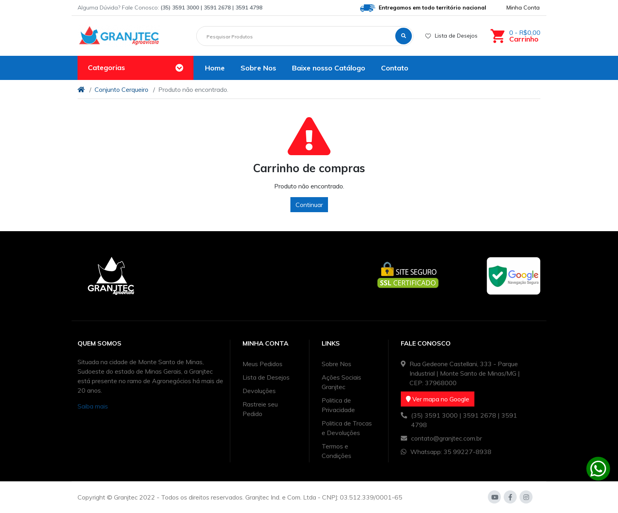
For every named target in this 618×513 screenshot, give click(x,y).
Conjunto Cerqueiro (121, 89)
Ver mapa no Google (437, 399)
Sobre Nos (336, 364)
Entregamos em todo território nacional (423, 8)
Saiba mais (93, 406)
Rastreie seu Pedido (260, 409)
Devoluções (259, 391)
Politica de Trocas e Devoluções (347, 428)
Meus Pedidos (262, 364)
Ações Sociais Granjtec (341, 382)
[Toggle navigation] (179, 68)
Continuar (309, 205)
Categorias (106, 67)
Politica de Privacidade (338, 405)
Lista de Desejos (451, 35)
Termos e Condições (336, 451)
